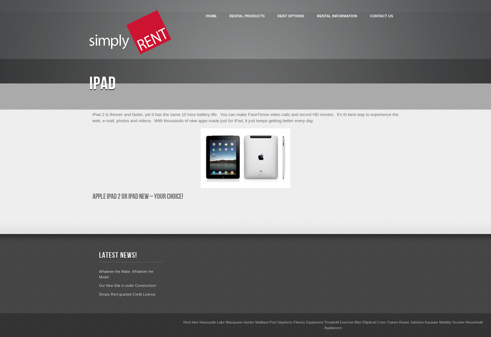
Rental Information (337, 16)
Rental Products (247, 16)
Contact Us (381, 16)
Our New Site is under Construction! (127, 285)
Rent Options (290, 16)
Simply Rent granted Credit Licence (127, 294)
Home (211, 16)
